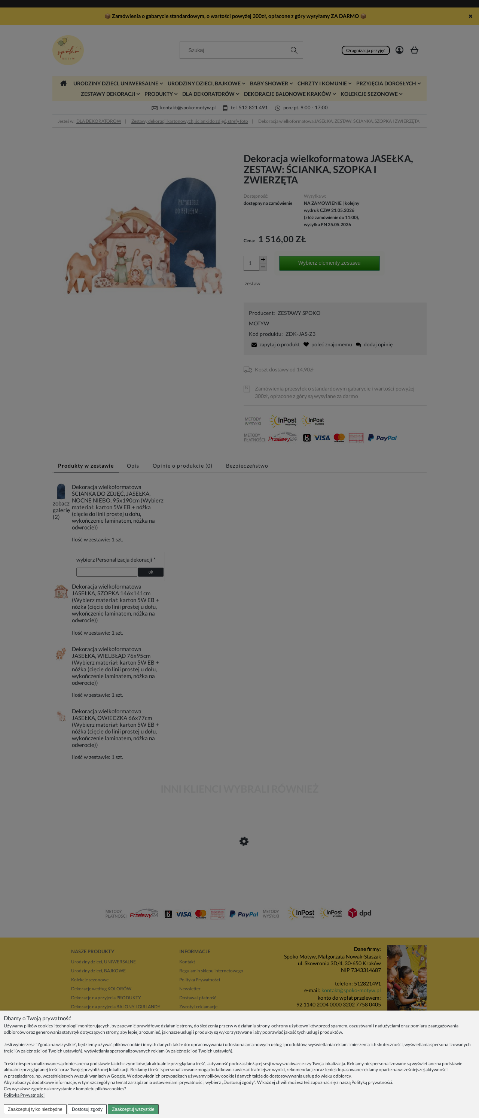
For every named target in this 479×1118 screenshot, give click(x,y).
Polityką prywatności (371, 1082)
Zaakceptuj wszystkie (133, 1109)
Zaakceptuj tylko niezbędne (35, 1109)
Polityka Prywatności (24, 1095)
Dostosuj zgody (87, 1109)
